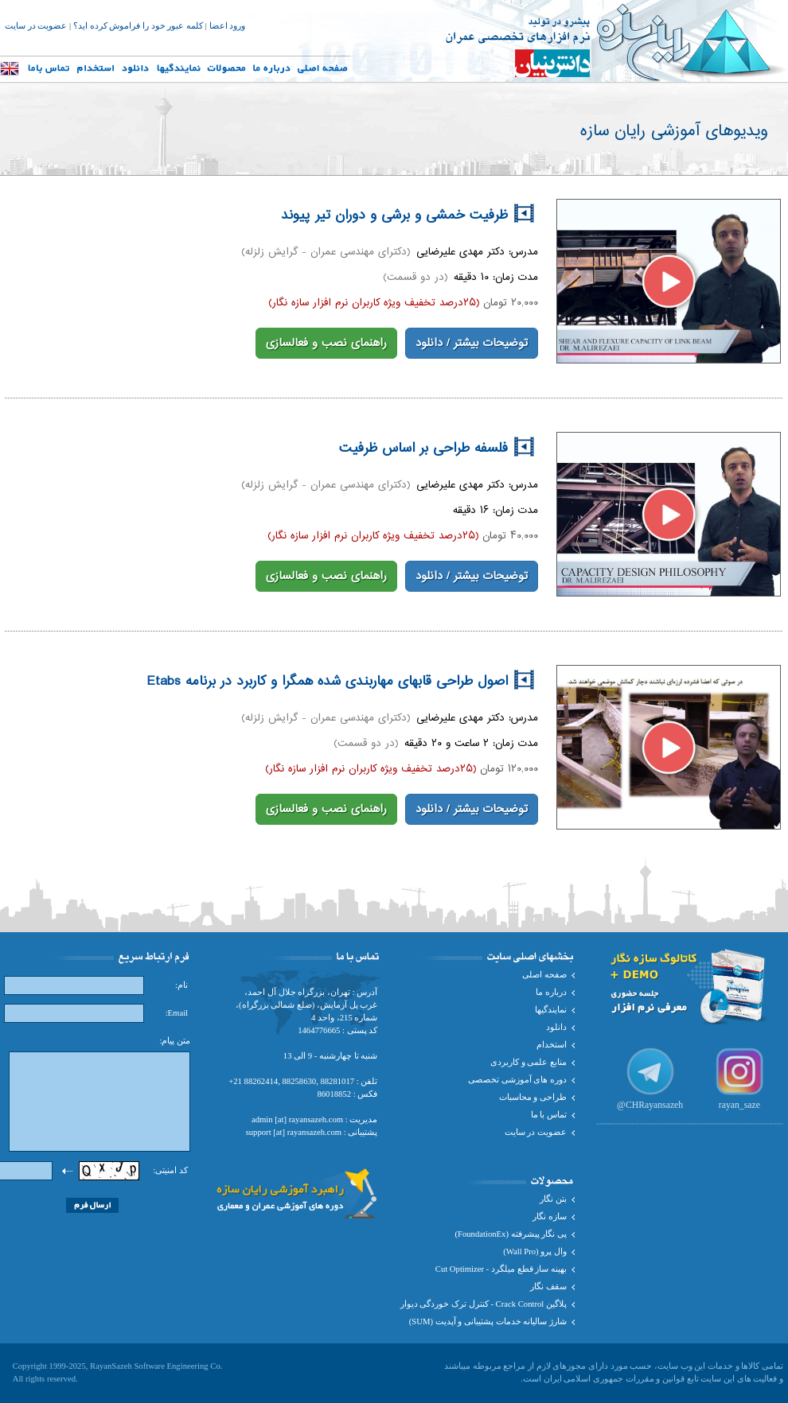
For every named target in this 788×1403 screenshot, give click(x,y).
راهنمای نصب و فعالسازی (326, 343)
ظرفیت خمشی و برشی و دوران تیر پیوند (407, 215)
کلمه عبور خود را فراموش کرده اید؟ (138, 25)
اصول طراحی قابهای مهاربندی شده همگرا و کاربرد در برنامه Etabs (340, 681)
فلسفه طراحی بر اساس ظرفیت (436, 448)
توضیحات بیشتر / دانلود (471, 343)
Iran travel (17, 1396)
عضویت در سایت (36, 25)
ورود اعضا (227, 25)
